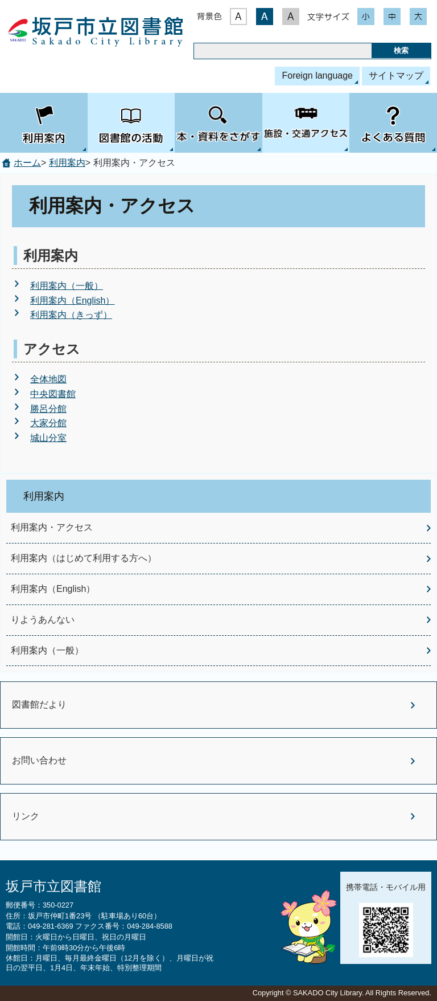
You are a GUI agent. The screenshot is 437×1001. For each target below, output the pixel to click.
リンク (25, 816)
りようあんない (43, 619)
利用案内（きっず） (71, 315)
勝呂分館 (48, 409)
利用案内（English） (72, 300)
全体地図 (48, 379)
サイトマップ (396, 75)
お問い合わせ (39, 760)
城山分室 (48, 438)
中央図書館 (53, 394)
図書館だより (39, 704)
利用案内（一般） (66, 286)
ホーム (27, 162)
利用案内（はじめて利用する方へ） (83, 558)
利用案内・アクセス (52, 527)
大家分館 (48, 423)
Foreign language (317, 75)
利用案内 (67, 162)
